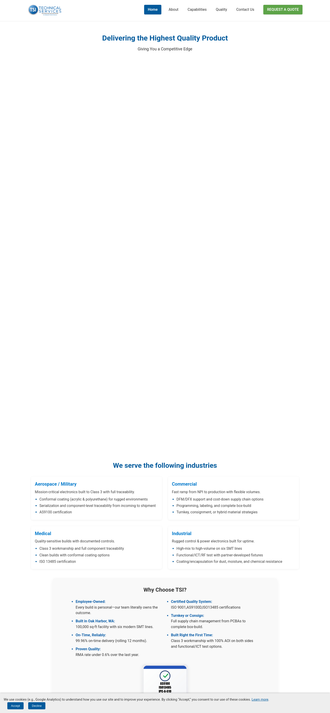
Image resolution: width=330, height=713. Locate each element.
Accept (15, 706)
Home (153, 9)
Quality (221, 9)
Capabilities (196, 9)
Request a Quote (283, 9)
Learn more (260, 700)
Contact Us (245, 9)
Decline (37, 706)
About (174, 9)
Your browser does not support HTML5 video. (165, 235)
